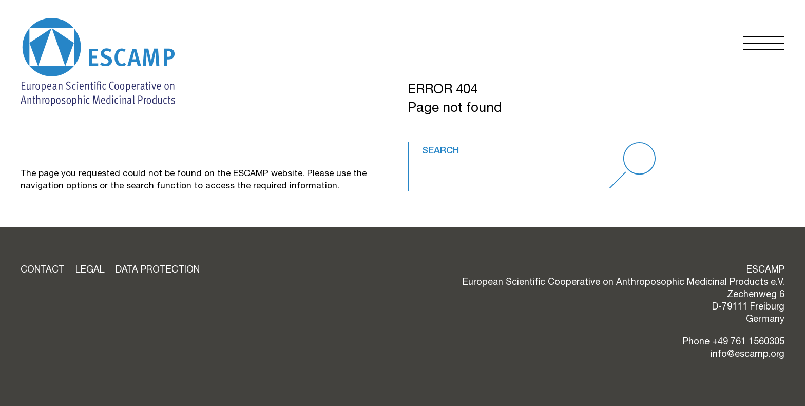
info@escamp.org (747, 353)
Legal (90, 269)
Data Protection (158, 269)
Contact (43, 269)
